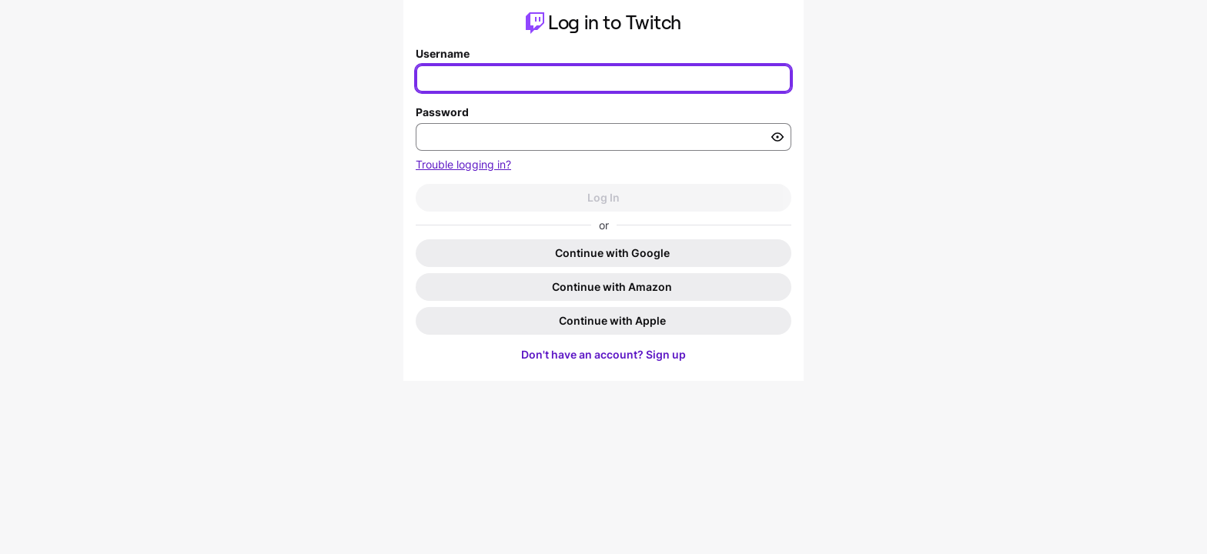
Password (442, 111)
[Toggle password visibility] (777, 137)
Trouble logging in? (463, 164)
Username (443, 53)
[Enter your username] (603, 78)
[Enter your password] (603, 137)
